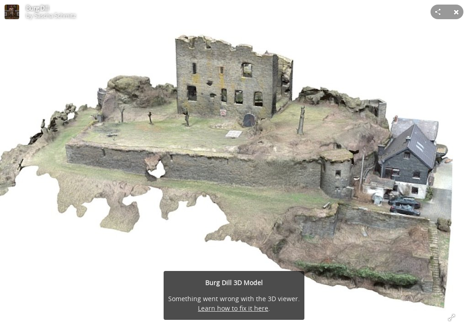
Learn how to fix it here (233, 308)
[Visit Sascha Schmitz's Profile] (12, 12)
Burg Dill (37, 8)
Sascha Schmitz (55, 15)
